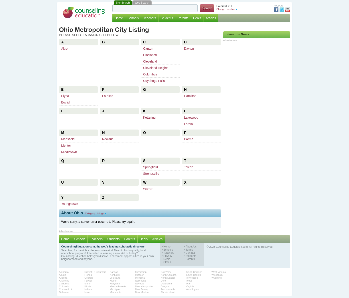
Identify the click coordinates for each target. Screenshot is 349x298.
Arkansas (64, 280)
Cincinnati (150, 55)
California (64, 283)
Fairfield (107, 96)
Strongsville (151, 173)
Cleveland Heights (155, 68)
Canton (148, 48)
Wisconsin (217, 275)
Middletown (69, 152)
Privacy (167, 256)
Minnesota (115, 292)
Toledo (188, 167)
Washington (192, 289)
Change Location (226, 9)
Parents (183, 18)
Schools (133, 18)
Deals (197, 18)
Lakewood (191, 117)
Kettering (149, 117)
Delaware (64, 292)
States (167, 262)
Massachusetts (118, 286)
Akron (65, 48)
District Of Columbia (95, 272)
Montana (140, 277)
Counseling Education (84, 12)
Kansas (114, 272)
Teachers (149, 18)
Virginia (190, 286)
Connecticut (65, 289)
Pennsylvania (168, 289)
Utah (188, 283)
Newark (107, 139)
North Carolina (169, 275)
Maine (113, 280)
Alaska (62, 275)
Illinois (87, 286)
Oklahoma (166, 283)
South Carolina (194, 272)
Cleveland (150, 61)
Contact (190, 252)
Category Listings (95, 213)
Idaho (87, 283)
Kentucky (115, 275)
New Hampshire (144, 286)
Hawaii (88, 280)
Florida (88, 275)
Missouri (139, 275)
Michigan (115, 289)
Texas (189, 280)
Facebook (276, 9)
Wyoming (216, 277)
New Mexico (142, 292)
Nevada (139, 283)
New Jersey (141, 289)
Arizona (63, 277)
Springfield (150, 167)
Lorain (188, 124)
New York (166, 272)
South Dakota (193, 275)
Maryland (115, 283)
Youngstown (69, 204)
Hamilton (190, 96)
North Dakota (168, 277)
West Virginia (218, 272)
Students (167, 18)
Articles (211, 18)
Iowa (86, 292)
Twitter (282, 9)
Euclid (65, 102)
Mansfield (68, 139)
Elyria (65, 96)
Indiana (88, 289)
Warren (148, 189)
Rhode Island (168, 292)
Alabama (64, 272)
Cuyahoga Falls (154, 81)
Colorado (64, 286)
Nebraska (140, 280)
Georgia (88, 277)
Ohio (163, 280)
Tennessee (192, 277)
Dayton (189, 48)
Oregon (165, 286)
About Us (191, 246)
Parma (188, 139)
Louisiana (115, 277)
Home (119, 18)
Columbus (150, 74)
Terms (189, 249)
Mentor (66, 145)
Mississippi (141, 272)
